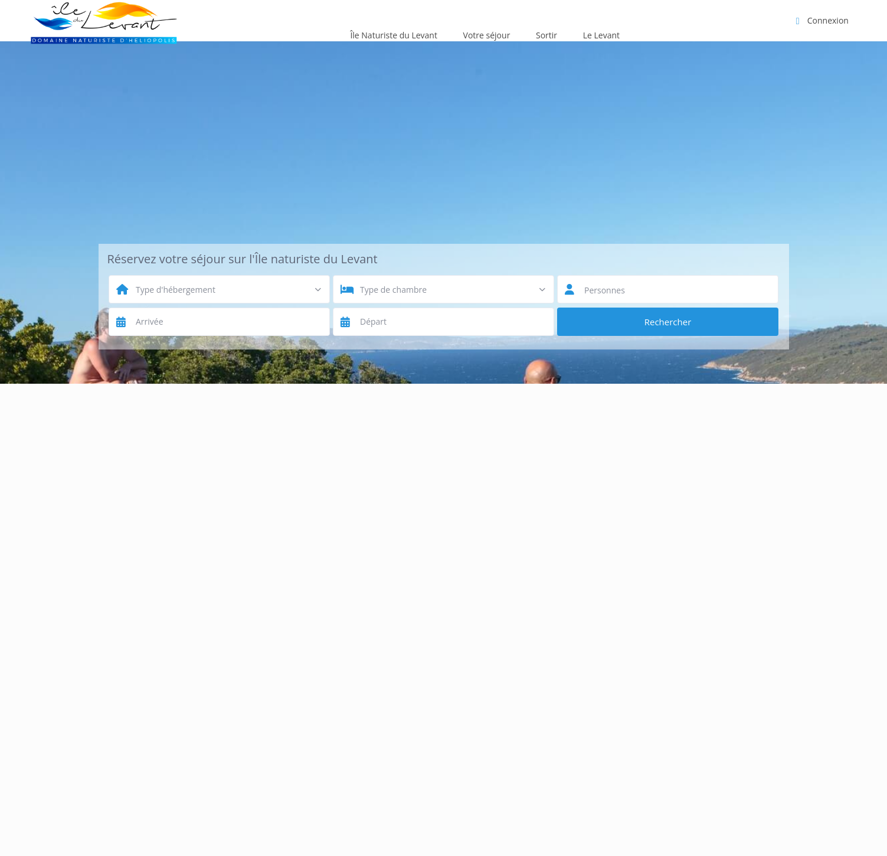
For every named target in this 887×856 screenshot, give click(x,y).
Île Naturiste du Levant (393, 35)
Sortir (546, 35)
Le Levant (601, 35)
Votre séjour (486, 35)
